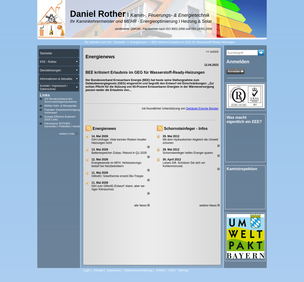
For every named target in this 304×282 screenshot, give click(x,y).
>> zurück (212, 51)
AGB (171, 270)
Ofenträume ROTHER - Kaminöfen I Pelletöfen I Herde (62, 125)
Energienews (104, 129)
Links (45, 95)
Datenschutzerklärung (138, 270)
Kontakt (98, 270)
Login (86, 270)
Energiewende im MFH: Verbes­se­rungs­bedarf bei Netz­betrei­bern (116, 164)
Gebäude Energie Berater (202, 108)
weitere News (210, 205)
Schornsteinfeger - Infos (186, 129)
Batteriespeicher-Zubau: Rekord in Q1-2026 (119, 153)
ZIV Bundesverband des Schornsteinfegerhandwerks (60, 100)
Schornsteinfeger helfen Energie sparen (188, 153)
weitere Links (68, 133)
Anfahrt (160, 270)
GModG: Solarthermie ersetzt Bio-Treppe (117, 176)
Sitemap (183, 270)
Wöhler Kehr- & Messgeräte (60, 105)
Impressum (114, 270)
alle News (142, 205)
